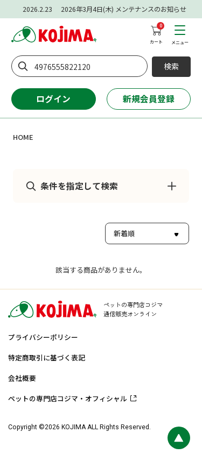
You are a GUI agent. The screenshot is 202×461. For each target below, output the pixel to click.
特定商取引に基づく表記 (46, 357)
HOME (23, 137)
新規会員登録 (149, 99)
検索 (171, 66)
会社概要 (22, 378)
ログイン (53, 99)
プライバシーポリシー (43, 337)
